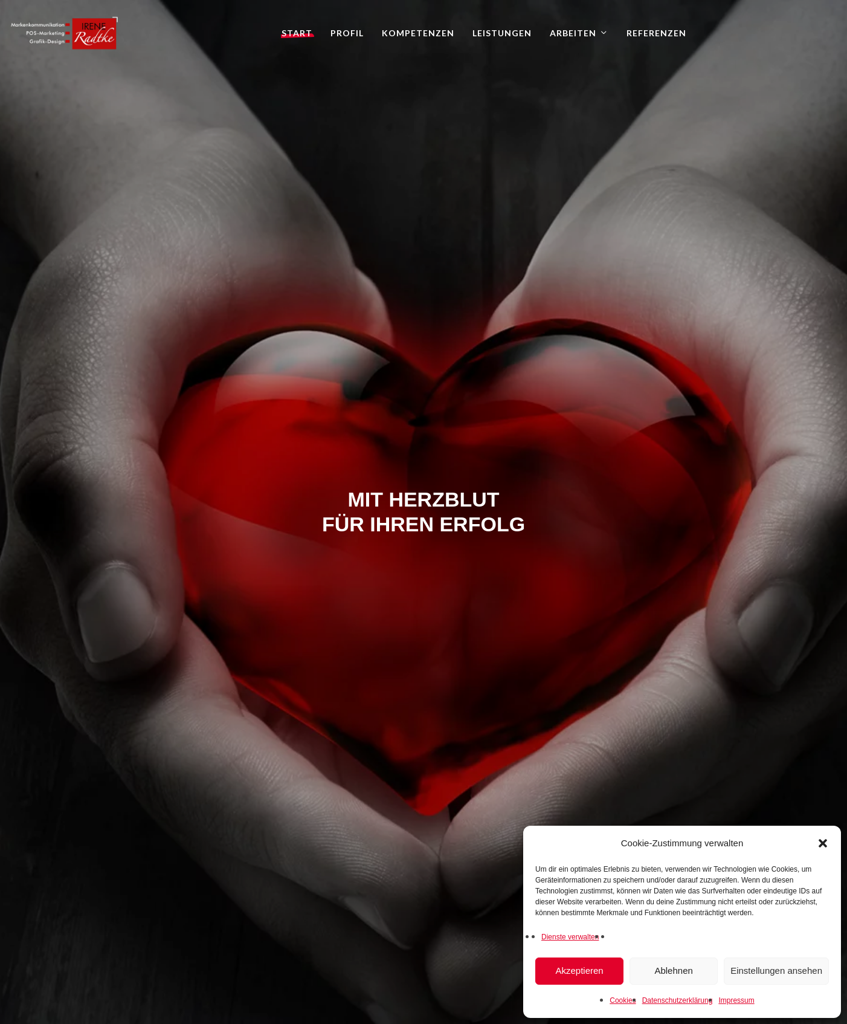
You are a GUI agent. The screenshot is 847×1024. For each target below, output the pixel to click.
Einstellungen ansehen (776, 970)
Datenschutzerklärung (677, 1000)
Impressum (736, 1000)
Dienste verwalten (570, 937)
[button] (823, 843)
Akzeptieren (579, 970)
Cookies (623, 1000)
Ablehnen (673, 970)
